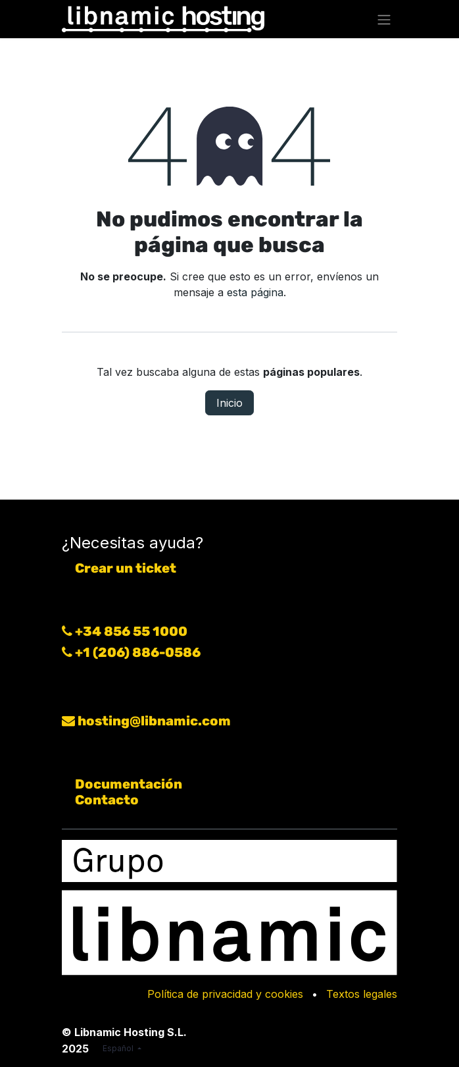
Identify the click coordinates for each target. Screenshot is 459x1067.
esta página (255, 292)
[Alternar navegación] (384, 19)
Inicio (229, 402)
